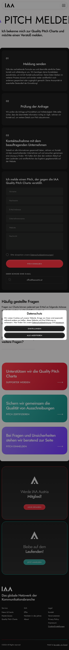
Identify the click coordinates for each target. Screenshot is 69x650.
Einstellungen (34, 329)
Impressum (60, 322)
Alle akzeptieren (34, 335)
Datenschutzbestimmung (41, 322)
